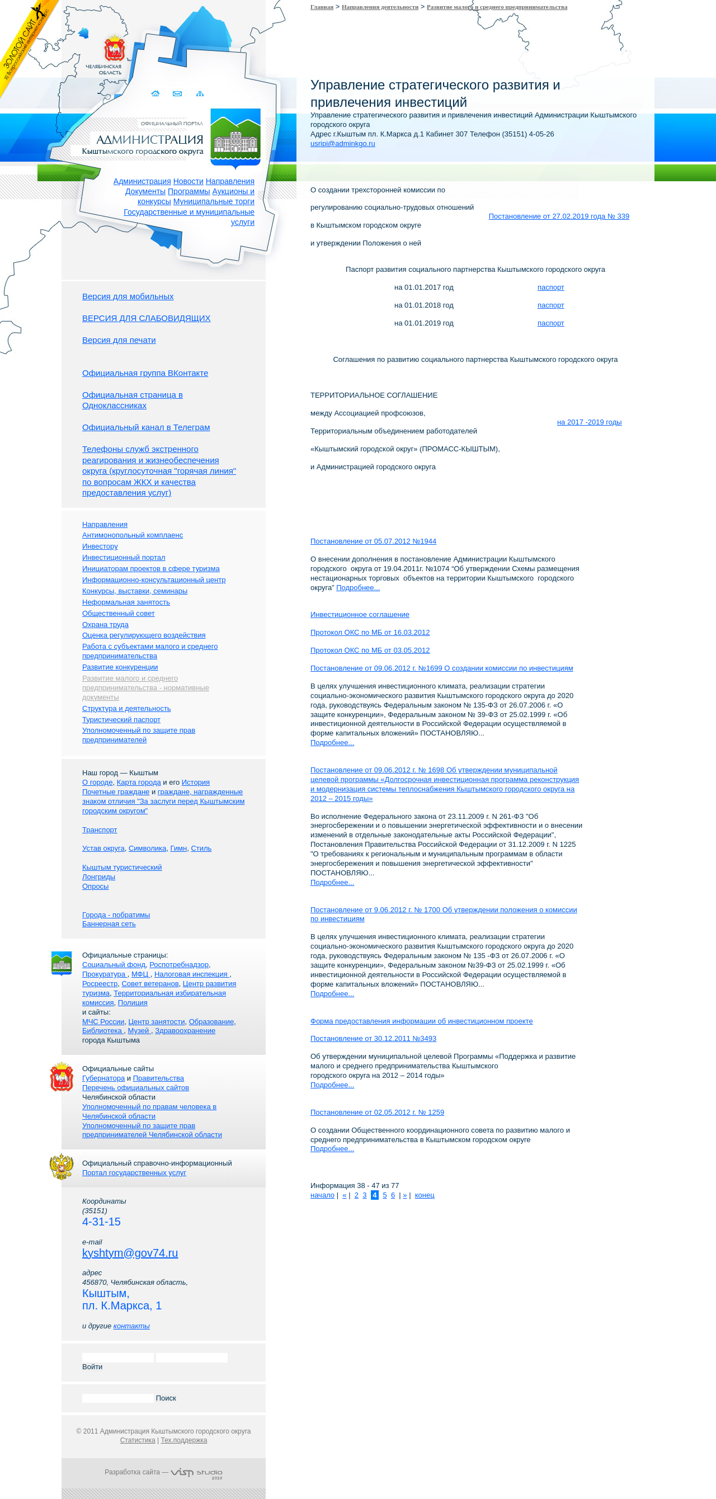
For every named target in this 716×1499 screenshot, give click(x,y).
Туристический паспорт (121, 719)
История (196, 782)
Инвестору (100, 546)
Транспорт (99, 830)
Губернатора (103, 1078)
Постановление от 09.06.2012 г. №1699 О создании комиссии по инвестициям (441, 668)
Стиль (201, 848)
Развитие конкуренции (120, 667)
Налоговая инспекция (191, 974)
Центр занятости (156, 1021)
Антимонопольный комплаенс (132, 535)
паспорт (551, 287)
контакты (132, 1326)
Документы (145, 191)
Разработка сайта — (163, 1472)
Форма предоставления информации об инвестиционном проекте (421, 1021)
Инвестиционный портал (124, 557)
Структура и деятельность (126, 708)
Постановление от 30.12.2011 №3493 (373, 1038)
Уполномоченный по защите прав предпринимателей (138, 735)
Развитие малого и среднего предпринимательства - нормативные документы (145, 687)
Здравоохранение (185, 1030)
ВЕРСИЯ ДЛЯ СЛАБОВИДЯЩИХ (146, 318)
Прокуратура (105, 974)
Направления (230, 181)
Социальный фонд (113, 964)
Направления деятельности (380, 6)
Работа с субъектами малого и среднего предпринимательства (150, 651)
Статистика (138, 1440)
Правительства (158, 1078)
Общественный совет (118, 613)
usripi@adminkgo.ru (342, 143)
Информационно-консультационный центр (153, 580)
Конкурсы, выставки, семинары (134, 591)
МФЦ (140, 974)
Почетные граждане (115, 792)
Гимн (178, 848)
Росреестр (99, 983)
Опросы (95, 886)
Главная (321, 6)
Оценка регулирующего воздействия (144, 635)
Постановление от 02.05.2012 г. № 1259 (377, 1112)
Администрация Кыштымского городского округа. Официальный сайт (169, 137)
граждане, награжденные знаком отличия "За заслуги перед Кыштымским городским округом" (163, 801)
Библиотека (103, 1030)
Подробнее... (358, 587)
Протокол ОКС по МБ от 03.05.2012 (370, 650)
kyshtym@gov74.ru (130, 1253)
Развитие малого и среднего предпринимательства (497, 6)
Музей (139, 1030)
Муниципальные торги (214, 201)
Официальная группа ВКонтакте (145, 373)
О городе (97, 782)
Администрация (142, 181)
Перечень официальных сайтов (135, 1087)
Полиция (133, 1002)
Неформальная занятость (126, 602)
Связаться (178, 93)
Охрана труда (105, 624)
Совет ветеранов (149, 983)
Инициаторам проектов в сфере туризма (151, 568)
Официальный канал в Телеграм (146, 427)
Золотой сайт (30, 50)
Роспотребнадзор (179, 964)
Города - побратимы (116, 915)
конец (425, 1195)
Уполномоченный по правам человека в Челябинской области (149, 1111)
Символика (147, 848)
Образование (211, 1021)
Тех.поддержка (184, 1440)
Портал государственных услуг (134, 1172)
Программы (189, 191)
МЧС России (103, 1021)
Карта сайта (200, 93)
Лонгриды (98, 877)
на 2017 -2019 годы (589, 422)
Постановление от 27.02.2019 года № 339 (559, 216)
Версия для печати (119, 340)
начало (322, 1195)
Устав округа (103, 848)
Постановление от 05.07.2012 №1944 (373, 541)
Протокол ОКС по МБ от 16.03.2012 (370, 632)
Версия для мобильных (127, 296)
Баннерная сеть (109, 924)
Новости (188, 181)
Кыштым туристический (122, 867)
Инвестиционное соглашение (359, 614)
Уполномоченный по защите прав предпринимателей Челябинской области (152, 1130)
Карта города (139, 782)
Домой (156, 93)
